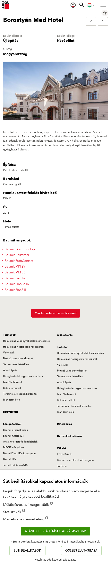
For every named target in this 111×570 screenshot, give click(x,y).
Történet (62, 466)
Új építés (10, 41)
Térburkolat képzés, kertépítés (20, 394)
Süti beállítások (27, 550)
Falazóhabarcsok (12, 382)
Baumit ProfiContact (18, 261)
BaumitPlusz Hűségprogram (19, 453)
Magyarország (15, 54)
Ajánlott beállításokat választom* (55, 531)
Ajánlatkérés (65, 335)
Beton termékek (12, 388)
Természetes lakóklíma (16, 364)
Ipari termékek (11, 400)
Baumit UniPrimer (16, 255)
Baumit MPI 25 (14, 266)
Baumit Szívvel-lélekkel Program (75, 460)
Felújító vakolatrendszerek (18, 358)
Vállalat (61, 448)
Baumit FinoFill (14, 290)
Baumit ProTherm (16, 278)
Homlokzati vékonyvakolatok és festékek (26, 341)
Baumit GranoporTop (19, 249)
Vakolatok (8, 353)
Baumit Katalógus (13, 436)
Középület (65, 41)
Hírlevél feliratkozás (69, 436)
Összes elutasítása (81, 550)
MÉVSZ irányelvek (13, 447)
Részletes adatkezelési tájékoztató (55, 559)
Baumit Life (9, 459)
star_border (104, 13)
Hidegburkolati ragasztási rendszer (23, 376)
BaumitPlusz (10, 412)
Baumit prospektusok (15, 430)
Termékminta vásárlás (15, 465)
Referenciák (64, 424)
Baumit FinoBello (16, 284)
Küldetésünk (64, 454)
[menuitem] (73, 5)
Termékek (9, 335)
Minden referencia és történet (56, 313)
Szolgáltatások (12, 424)
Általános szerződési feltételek (20, 442)
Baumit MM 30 (14, 272)
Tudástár (62, 347)
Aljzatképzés (10, 370)
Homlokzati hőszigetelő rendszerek (23, 347)
